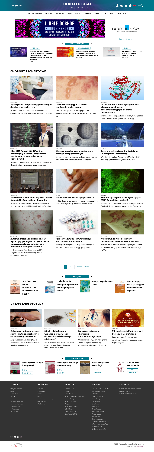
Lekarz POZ (95, 394)
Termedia (140, 447)
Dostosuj (67, 391)
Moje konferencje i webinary (74, 396)
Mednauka (41, 404)
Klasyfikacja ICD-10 (71, 414)
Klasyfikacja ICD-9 (70, 411)
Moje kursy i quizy (71, 401)
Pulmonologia (96, 414)
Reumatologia (96, 409)
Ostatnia (86, 267)
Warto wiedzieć (97, 427)
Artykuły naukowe (71, 406)
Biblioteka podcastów (99, 429)
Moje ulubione (69, 394)
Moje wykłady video (71, 399)
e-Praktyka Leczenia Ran (100, 424)
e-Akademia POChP (125, 391)
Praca (12, 399)
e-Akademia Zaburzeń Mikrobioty (130, 389)
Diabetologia (96, 401)
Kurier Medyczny (97, 419)
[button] (140, 5)
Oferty (12, 391)
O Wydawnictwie (16, 389)
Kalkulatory (68, 409)
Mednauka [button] (121, 13)
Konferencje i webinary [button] (93, 13)
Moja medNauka (70, 389)
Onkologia (95, 404)
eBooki (77, 13)
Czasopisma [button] (59, 13)
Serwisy (40, 389)
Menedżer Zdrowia (98, 391)
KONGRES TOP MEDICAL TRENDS (103, 389)
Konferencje (77, 43)
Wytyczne (68, 404)
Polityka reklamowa (16, 404)
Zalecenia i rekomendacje (100, 422)
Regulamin (14, 411)
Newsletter (14, 394)
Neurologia (95, 406)
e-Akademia (41, 401)
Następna (78, 267)
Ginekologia (96, 417)
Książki (69, 13)
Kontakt (13, 396)
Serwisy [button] (48, 13)
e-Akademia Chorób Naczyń (128, 394)
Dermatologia (96, 399)
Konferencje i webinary (45, 399)
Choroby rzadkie (97, 396)
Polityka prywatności (17, 401)
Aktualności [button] (37, 13)
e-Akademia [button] (110, 13)
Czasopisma (41, 391)
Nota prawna (14, 409)
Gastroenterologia (98, 411)
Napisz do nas (15, 406)
